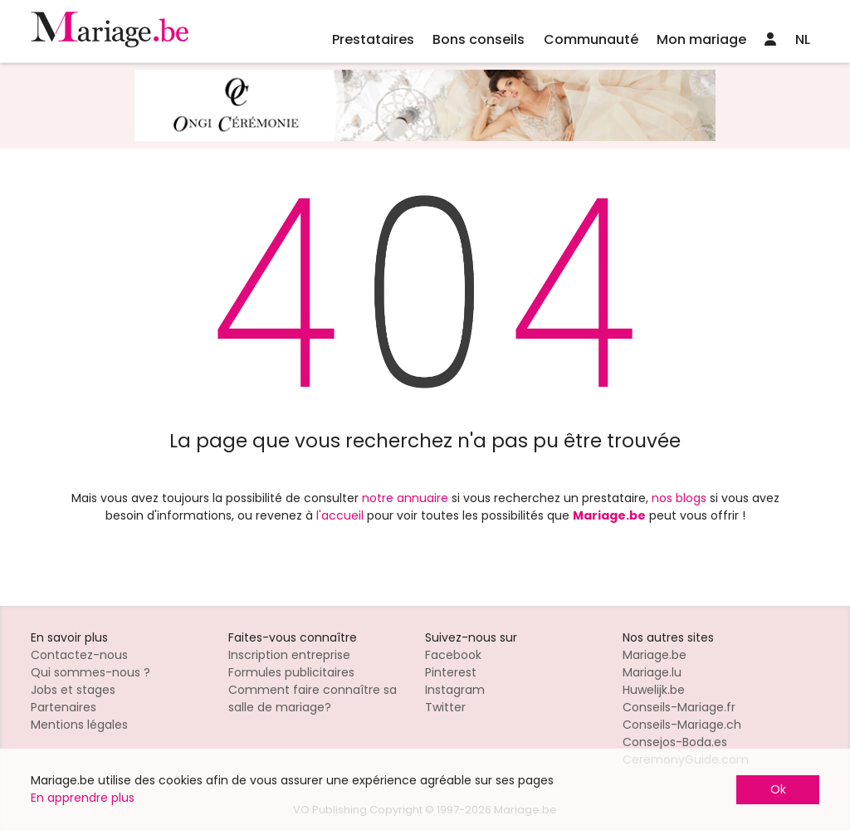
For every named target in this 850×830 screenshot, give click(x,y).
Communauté (591, 39)
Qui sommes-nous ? (90, 672)
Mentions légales (79, 724)
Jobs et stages (73, 689)
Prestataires (373, 39)
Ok (778, 789)
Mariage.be (654, 655)
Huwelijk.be (654, 689)
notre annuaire (405, 498)
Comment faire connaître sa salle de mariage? (312, 698)
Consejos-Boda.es (675, 742)
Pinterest (450, 672)
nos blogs (679, 498)
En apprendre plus (82, 797)
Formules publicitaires (291, 672)
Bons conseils (478, 39)
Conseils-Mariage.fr (679, 707)
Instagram (455, 689)
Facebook (453, 655)
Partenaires (63, 707)
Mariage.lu (652, 672)
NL (802, 39)
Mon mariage (701, 39)
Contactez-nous (79, 655)
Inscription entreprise (289, 655)
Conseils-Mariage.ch (682, 724)
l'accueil (340, 515)
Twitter (445, 707)
